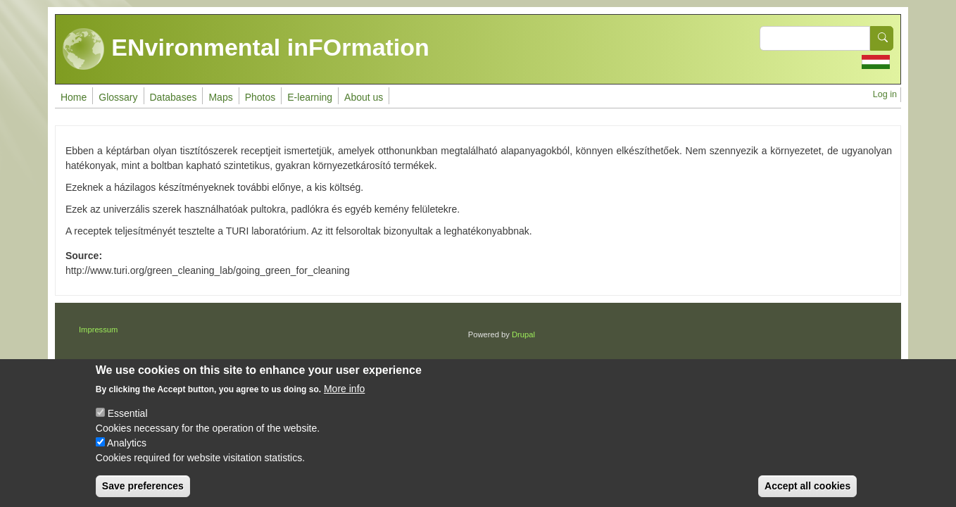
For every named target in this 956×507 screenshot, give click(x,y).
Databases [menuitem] (173, 97)
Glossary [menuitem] (118, 97)
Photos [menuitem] (260, 97)
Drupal (523, 334)
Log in (885, 94)
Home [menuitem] (74, 97)
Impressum (98, 329)
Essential (128, 426)
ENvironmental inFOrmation (246, 49)
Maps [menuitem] (220, 97)
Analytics (126, 455)
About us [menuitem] (363, 97)
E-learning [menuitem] (309, 97)
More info (344, 401)
